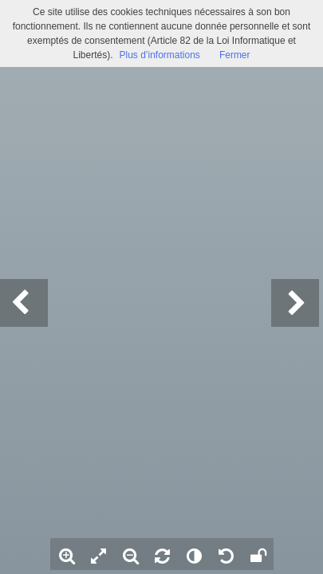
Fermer (234, 55)
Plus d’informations (159, 55)
